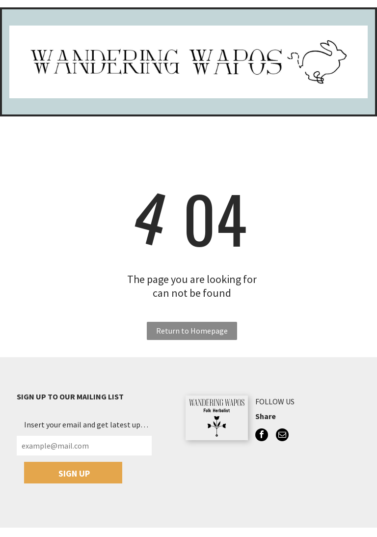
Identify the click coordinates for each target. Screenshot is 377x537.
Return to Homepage (192, 331)
